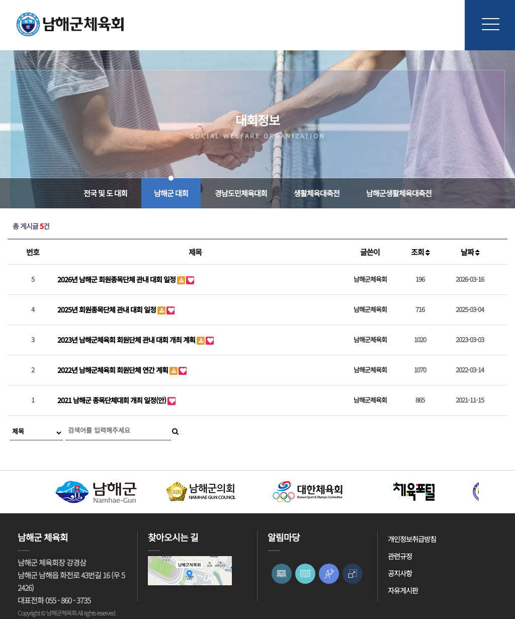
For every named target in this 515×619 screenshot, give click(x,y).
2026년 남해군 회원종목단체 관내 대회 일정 (117, 279)
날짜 (470, 252)
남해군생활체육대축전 (399, 193)
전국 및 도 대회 (105, 193)
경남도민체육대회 (241, 193)
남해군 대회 (171, 193)
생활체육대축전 (316, 193)
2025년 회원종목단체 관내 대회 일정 (107, 309)
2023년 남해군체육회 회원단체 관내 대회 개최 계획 (127, 340)
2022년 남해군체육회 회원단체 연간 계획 (113, 370)
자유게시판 (403, 590)
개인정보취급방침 (412, 539)
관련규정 (400, 556)
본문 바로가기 (0, 0)
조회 (420, 252)
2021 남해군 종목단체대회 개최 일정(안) (112, 400)
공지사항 (400, 573)
